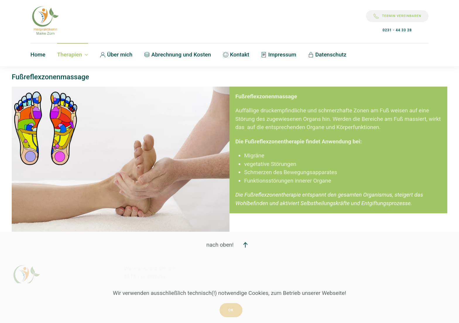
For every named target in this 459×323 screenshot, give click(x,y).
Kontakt (236, 54)
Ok (231, 310)
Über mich (116, 54)
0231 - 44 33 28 (397, 30)
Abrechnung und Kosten (177, 54)
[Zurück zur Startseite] (45, 21)
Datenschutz (327, 54)
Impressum (278, 54)
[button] (245, 245)
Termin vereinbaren (397, 16)
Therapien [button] (72, 54)
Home (37, 54)
